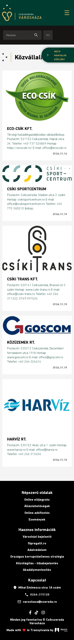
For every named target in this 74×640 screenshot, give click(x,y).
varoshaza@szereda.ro (37, 602)
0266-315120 (37, 595)
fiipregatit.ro (37, 543)
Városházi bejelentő (37, 536)
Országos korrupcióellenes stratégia (37, 556)
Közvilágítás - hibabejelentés (37, 563)
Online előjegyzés (37, 499)
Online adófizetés (37, 513)
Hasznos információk (37, 529)
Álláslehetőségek (37, 506)
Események (37, 519)
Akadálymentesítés (37, 570)
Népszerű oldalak (37, 492)
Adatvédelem (37, 550)
